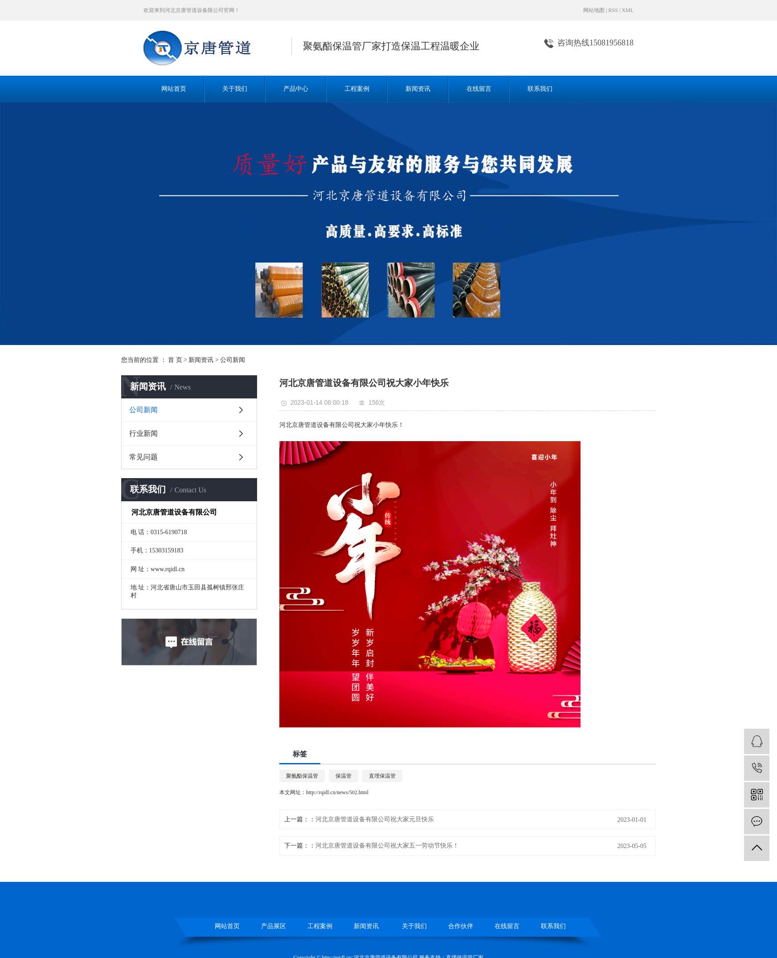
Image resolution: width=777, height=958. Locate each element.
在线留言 (478, 88)
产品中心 (295, 88)
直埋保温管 (382, 776)
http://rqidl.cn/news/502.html (337, 792)
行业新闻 (143, 433)
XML (628, 10)
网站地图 (594, 10)
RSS (613, 10)
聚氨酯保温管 (302, 776)
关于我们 (234, 88)
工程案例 (356, 88)
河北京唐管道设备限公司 (194, 10)
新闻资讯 (417, 88)
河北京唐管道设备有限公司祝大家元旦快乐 (374, 819)
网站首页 (173, 88)
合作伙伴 (460, 926)
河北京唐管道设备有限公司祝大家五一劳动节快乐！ (387, 845)
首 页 (175, 360)
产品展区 (273, 926)
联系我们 (540, 88)
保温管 (343, 776)
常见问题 (143, 457)
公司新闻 (232, 360)
